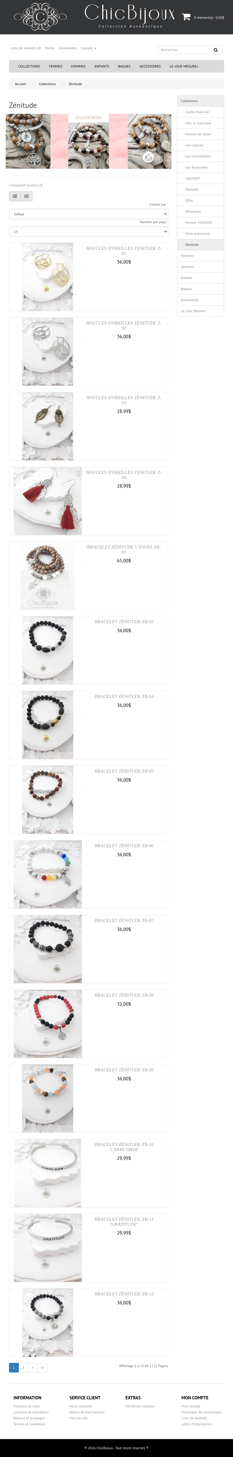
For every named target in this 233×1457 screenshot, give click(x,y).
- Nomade (189, 189)
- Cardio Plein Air (195, 112)
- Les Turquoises (194, 167)
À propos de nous (26, 1406)
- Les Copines (192, 145)
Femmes (55, 66)
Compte (88, 48)
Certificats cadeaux (139, 1406)
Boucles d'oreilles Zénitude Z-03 (124, 400)
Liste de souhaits (194, 1418)
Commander (68, 48)
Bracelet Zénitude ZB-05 (124, 771)
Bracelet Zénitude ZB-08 (124, 995)
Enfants (101, 66)
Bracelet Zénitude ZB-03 (124, 621)
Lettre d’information (197, 1424)
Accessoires (150, 66)
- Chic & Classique (196, 123)
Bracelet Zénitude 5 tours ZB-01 (124, 549)
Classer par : (158, 204)
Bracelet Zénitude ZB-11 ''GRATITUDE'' (124, 1222)
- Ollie (187, 200)
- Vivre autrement (195, 233)
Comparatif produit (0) (26, 185)
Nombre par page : (154, 222)
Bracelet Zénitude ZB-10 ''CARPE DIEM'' (124, 1147)
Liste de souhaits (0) (25, 48)
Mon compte (191, 1406)
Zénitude (75, 84)
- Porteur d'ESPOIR (196, 222)
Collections (29, 66)
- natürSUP (190, 178)
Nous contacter (81, 1406)
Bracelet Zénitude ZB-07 (124, 920)
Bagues (124, 66)
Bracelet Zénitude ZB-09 (124, 1069)
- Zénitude (190, 244)
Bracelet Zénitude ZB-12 (124, 1293)
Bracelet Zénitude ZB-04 (124, 696)
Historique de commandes (201, 1412)
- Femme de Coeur (196, 134)
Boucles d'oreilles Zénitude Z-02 (124, 325)
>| (42, 1367)
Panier (50, 48)
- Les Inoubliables (195, 156)
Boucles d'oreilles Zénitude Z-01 (124, 251)
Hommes (78, 66)
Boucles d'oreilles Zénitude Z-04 (124, 475)
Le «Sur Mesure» (184, 66)
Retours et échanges (28, 1418)
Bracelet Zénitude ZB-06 (124, 845)
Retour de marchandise (87, 1412)
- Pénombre (191, 211)
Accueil (20, 84)
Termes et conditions (29, 1424)
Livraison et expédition (31, 1412)
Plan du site (79, 1418)
